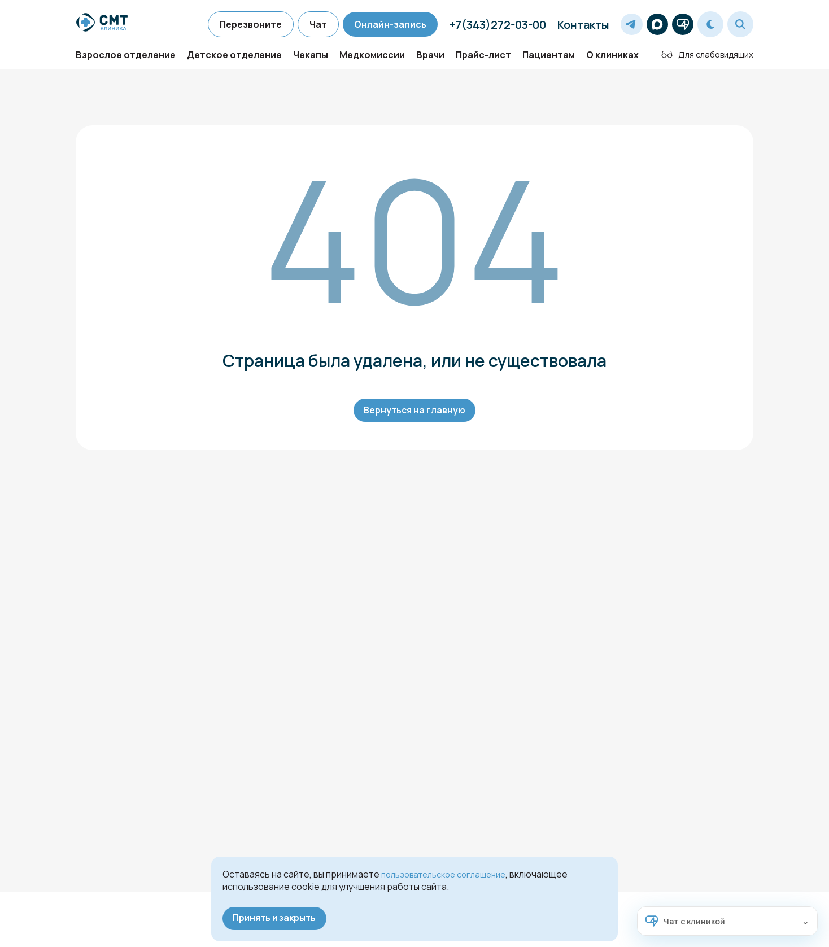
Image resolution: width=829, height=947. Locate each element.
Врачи (430, 60)
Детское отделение (234, 60)
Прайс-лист (483, 60)
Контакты (570, 24)
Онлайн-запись (377, 24)
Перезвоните (238, 24)
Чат (305, 24)
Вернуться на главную (414, 416)
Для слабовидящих (703, 59)
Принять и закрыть (277, 917)
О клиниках (612, 60)
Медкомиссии (372, 60)
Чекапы (310, 60)
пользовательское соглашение (449, 872)
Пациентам (548, 60)
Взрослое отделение (126, 60)
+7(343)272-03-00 (484, 24)
